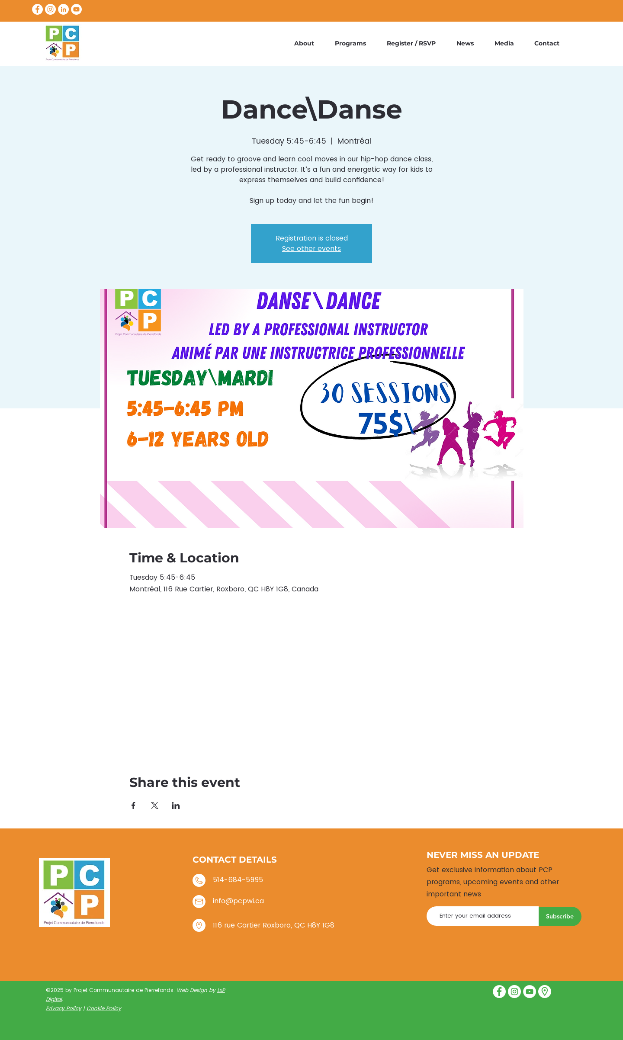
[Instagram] (50, 9)
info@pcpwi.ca (238, 901)
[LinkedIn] (63, 9)
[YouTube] (76, 9)
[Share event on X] (155, 805)
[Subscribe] (560, 916)
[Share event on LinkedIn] (176, 805)
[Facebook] (37, 9)
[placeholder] (544, 991)
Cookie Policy (104, 1008)
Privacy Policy (63, 1008)
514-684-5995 (238, 880)
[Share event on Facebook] (133, 805)
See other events (311, 249)
